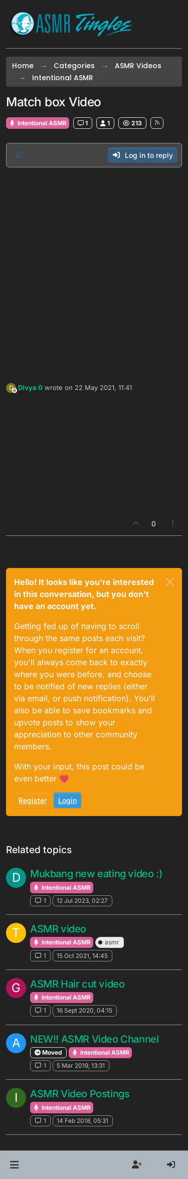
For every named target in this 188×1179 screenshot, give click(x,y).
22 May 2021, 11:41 (103, 387)
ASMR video (58, 929)
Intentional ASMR (38, 123)
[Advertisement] (94, 272)
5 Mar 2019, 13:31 (81, 1065)
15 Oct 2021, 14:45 (82, 955)
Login (67, 800)
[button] (14, 1165)
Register (33, 800)
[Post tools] (173, 523)
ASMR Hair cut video (77, 984)
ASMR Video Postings (79, 1094)
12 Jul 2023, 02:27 (82, 900)
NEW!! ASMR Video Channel (94, 1039)
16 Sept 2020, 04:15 (84, 1010)
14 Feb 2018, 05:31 (82, 1120)
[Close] (170, 582)
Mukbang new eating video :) (96, 874)
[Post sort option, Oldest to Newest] (20, 155)
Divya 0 (30, 387)
